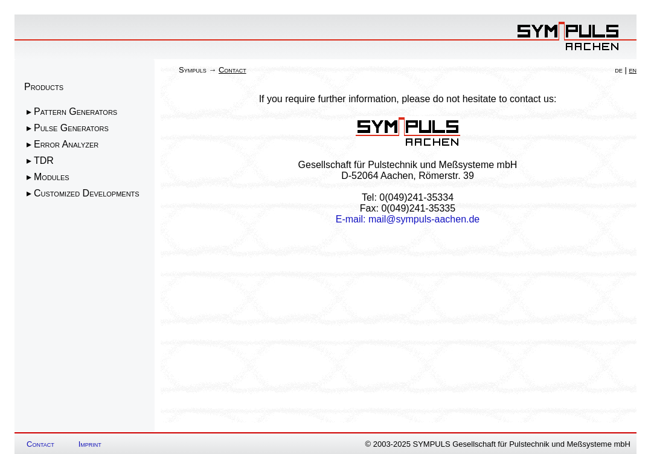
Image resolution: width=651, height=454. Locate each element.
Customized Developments (87, 193)
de (619, 69)
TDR (44, 160)
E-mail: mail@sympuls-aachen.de (408, 219)
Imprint (90, 444)
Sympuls (193, 69)
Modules (51, 177)
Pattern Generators (75, 111)
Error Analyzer (66, 144)
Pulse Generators (71, 128)
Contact (40, 444)
